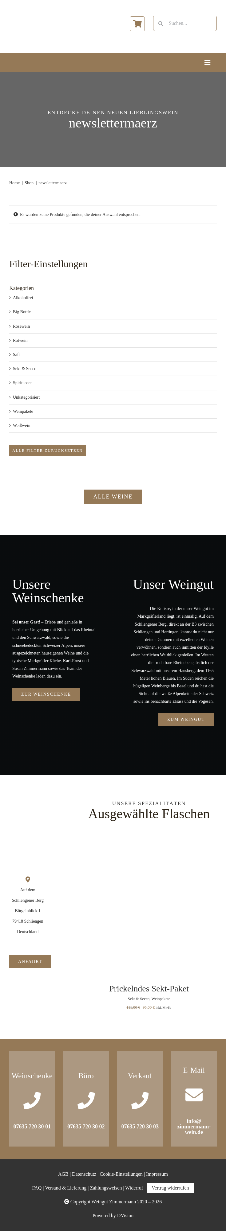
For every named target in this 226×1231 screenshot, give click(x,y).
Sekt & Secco (24, 368)
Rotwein (20, 340)
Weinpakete (23, 411)
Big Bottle (22, 312)
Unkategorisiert (26, 397)
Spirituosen (23, 383)
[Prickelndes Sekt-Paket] (149, 844)
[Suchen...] (185, 23)
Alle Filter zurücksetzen (47, 450)
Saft (16, 354)
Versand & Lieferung (65, 1187)
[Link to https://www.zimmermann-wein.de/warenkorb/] (137, 23)
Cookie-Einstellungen (121, 1174)
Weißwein (21, 425)
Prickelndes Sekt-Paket (149, 988)
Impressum (157, 1174)
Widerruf (134, 1187)
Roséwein (21, 326)
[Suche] (161, 23)
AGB (63, 1174)
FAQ (37, 1187)
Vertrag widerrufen (170, 1187)
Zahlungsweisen (106, 1187)
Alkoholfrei (23, 297)
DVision (125, 1215)
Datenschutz (84, 1174)
